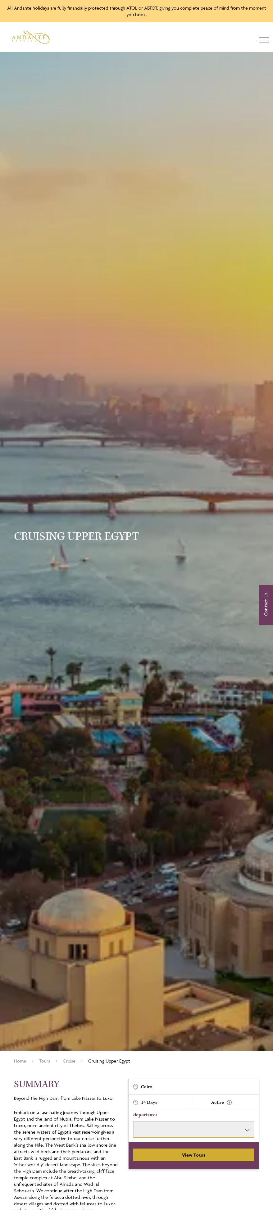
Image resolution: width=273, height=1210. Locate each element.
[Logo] (30, 37)
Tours (44, 1061)
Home (20, 1061)
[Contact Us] (266, 605)
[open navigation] (262, 40)
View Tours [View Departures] (194, 1155)
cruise (69, 1061)
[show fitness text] (229, 1102)
